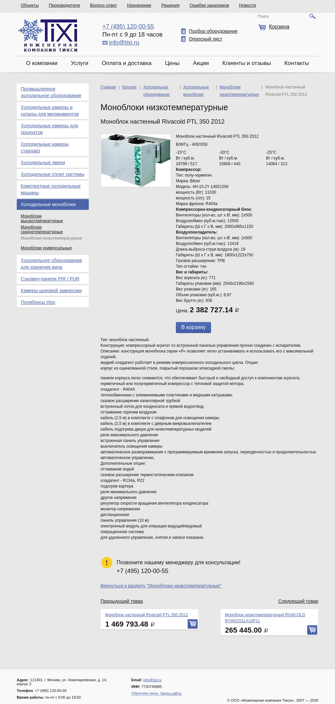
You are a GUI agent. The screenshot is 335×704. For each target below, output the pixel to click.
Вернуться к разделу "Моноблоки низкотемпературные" (160, 585)
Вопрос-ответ (103, 5)
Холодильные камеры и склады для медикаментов (50, 111)
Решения (170, 5)
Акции (201, 63)
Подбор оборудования (213, 31)
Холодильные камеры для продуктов (49, 129)
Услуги (79, 63)
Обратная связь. (145, 693)
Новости (247, 5)
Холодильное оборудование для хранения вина (51, 264)
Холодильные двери (43, 162)
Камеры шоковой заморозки (51, 290)
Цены (172, 63)
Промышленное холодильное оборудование (51, 92)
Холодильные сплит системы (52, 174)
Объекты (30, 5)
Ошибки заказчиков (209, 5)
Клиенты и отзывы (246, 63)
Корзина (279, 26)
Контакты (296, 63)
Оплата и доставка (127, 63)
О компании (42, 63)
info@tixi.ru (124, 42)
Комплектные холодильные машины (50, 189)
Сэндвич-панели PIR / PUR (50, 278)
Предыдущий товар (121, 601)
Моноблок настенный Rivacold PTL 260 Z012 (146, 615)
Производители (64, 5)
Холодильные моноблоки (48, 204)
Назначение (139, 5)
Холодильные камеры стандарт (45, 147)
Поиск (263, 16)
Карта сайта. (171, 693)
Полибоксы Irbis (38, 302)
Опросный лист (205, 39)
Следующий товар (298, 601)
